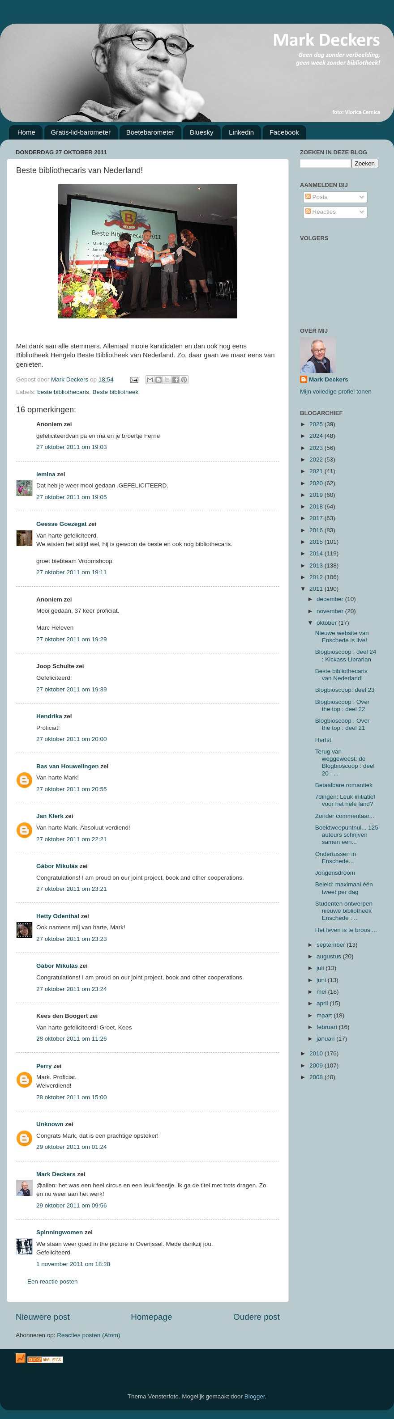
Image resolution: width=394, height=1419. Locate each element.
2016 (317, 530)
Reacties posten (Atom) (88, 1335)
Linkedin (241, 132)
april (323, 1003)
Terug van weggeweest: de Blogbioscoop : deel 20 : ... (345, 762)
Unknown (50, 1124)
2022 (317, 459)
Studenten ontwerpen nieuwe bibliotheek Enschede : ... (344, 910)
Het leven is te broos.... (346, 930)
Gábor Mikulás (57, 866)
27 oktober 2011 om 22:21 (71, 839)
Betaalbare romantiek (344, 785)
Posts (316, 197)
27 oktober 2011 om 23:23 (71, 939)
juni (322, 980)
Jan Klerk (50, 816)
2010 (317, 1053)
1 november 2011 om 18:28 (73, 1264)
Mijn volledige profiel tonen (336, 391)
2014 (317, 553)
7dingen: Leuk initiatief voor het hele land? (345, 800)
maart (325, 1015)
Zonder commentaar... (344, 816)
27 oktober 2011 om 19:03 (71, 447)
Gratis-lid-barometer (81, 132)
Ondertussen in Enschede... (335, 857)
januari (326, 1038)
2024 (317, 435)
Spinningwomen (59, 1232)
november (331, 611)
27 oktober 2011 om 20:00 (71, 739)
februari (328, 1027)
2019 (317, 494)
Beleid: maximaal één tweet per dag (344, 888)
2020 (317, 483)
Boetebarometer (150, 132)
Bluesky (202, 132)
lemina (46, 474)
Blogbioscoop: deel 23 (345, 689)
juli (321, 968)
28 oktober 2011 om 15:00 (71, 1097)
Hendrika (49, 716)
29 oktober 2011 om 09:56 (71, 1205)
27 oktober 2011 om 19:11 (71, 572)
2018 (317, 506)
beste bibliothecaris (63, 392)
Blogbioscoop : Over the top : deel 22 (342, 705)
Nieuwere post (43, 1317)
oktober (327, 622)
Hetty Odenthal (57, 916)
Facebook (284, 132)
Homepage (151, 1317)
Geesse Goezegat (61, 524)
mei (322, 991)
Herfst (323, 740)
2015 (317, 541)
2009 (317, 1065)
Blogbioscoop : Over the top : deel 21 (342, 724)
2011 (317, 588)
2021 (317, 471)
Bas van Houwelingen (67, 766)
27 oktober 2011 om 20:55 (71, 789)
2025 (317, 424)
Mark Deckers (56, 1174)
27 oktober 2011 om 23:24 (71, 989)
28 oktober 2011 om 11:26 (71, 1038)
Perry (44, 1066)
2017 (317, 518)
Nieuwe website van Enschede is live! (342, 637)
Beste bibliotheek (115, 392)
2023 (317, 448)
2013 (317, 565)
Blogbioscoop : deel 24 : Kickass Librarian (346, 655)
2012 (317, 577)
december (331, 599)
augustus (330, 956)
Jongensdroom (335, 872)
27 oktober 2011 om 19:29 (71, 639)
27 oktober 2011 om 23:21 (71, 888)
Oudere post (256, 1317)
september (332, 944)
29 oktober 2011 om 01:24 (71, 1147)
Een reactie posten (52, 1281)
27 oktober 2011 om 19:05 (71, 497)
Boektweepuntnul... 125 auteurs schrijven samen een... (346, 834)
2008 (317, 1077)
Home (26, 132)
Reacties (320, 211)
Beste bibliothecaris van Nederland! (341, 675)
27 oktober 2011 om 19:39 (71, 689)
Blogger (254, 1396)
